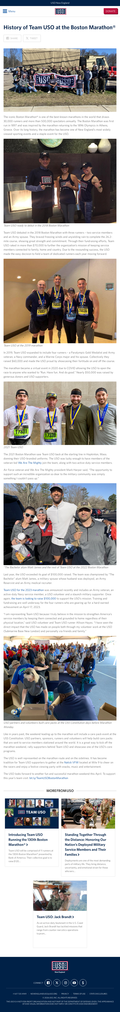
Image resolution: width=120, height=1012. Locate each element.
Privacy (65, 994)
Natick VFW (71, 762)
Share (12, 39)
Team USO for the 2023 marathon (24, 590)
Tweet (32, 39)
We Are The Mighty (30, 462)
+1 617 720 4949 (19, 994)
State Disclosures (98, 994)
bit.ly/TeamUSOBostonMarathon (48, 778)
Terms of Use (79, 994)
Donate (110, 11)
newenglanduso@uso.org (43, 994)
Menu (8, 11)
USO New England (60, 2)
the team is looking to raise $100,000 (33, 598)
